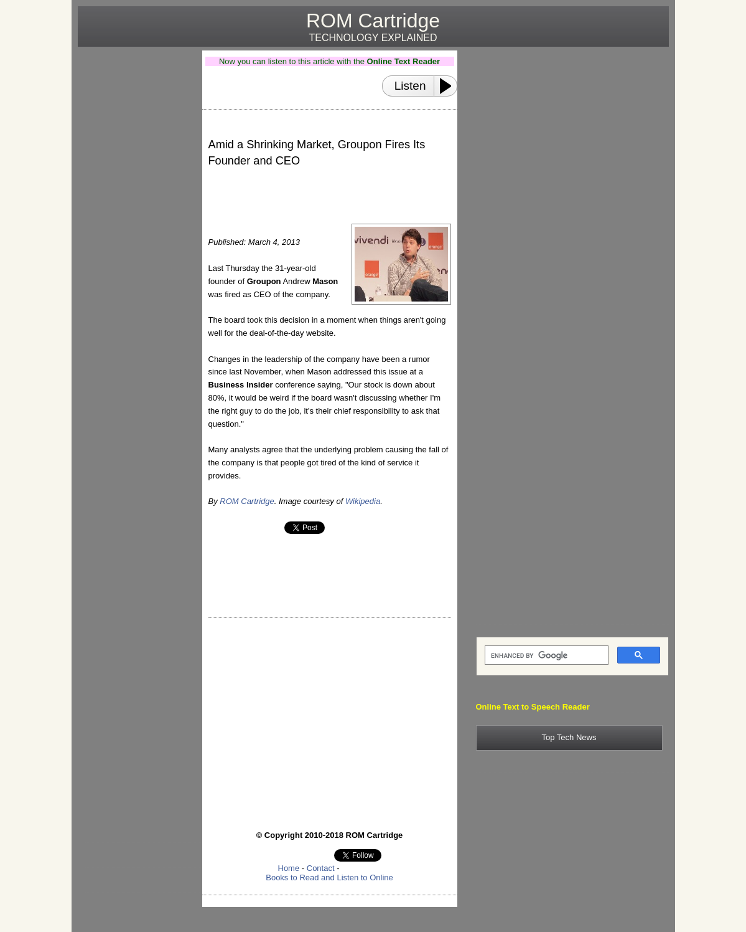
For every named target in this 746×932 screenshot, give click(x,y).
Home (289, 868)
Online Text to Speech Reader (533, 706)
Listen (410, 85)
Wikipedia (362, 501)
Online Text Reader (404, 61)
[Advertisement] (135, 237)
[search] (545, 655)
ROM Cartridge (247, 501)
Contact (321, 868)
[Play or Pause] (449, 86)
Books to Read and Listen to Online (329, 877)
